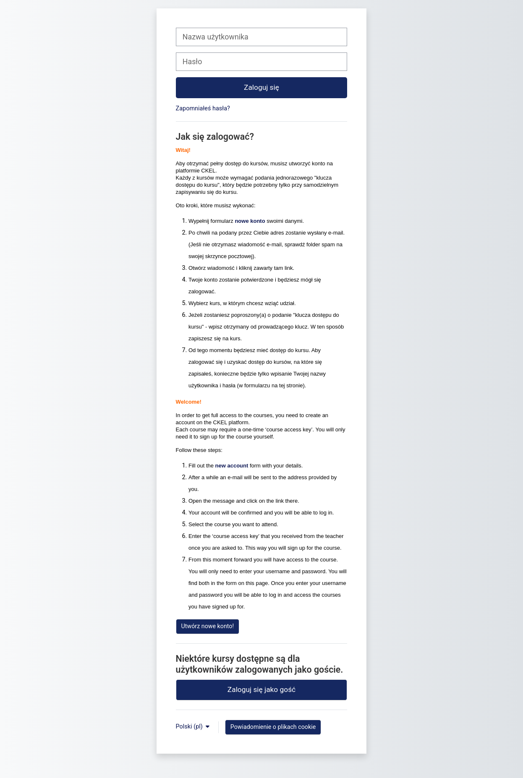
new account (231, 465)
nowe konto (250, 221)
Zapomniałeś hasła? (203, 108)
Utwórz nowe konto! (207, 626)
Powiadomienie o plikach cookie (273, 726)
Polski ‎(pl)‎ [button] (190, 726)
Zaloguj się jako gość (261, 689)
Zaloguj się (261, 87)
